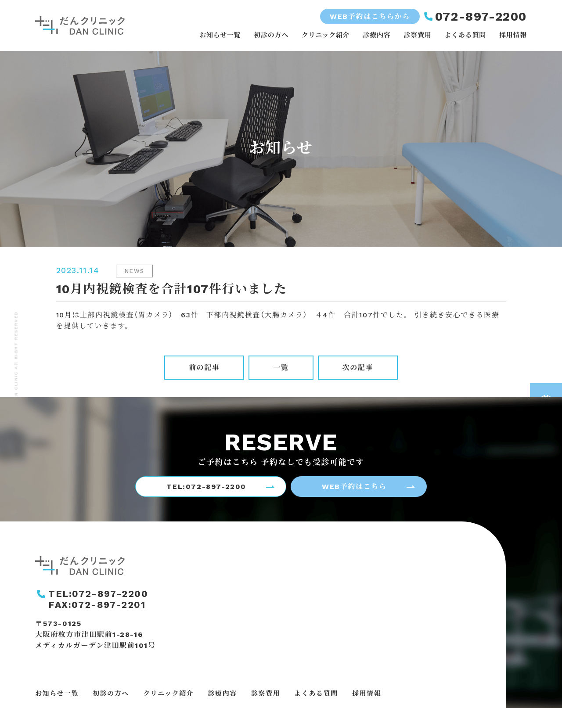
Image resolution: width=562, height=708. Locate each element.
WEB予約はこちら (354, 486)
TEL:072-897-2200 (206, 486)
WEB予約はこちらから (370, 16)
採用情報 (513, 35)
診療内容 (376, 35)
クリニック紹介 (325, 35)
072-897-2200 (481, 16)
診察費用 (417, 35)
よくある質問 (465, 35)
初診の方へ (271, 35)
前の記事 (204, 367)
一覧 (280, 367)
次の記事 (357, 367)
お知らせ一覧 (220, 35)
